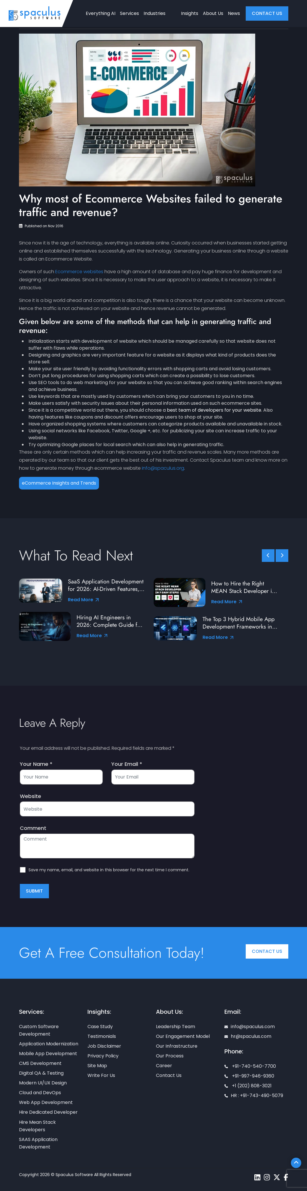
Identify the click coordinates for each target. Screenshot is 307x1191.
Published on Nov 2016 (41, 225)
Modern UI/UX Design (43, 1083)
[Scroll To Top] (296, 1163)
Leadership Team (175, 1026)
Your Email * (126, 764)
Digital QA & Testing (41, 1073)
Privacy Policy (103, 1056)
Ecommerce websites (79, 271)
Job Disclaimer (104, 1046)
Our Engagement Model (183, 1036)
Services (129, 13)
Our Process (170, 1056)
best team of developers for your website (214, 410)
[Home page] (34, 13)
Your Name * (36, 764)
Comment (33, 828)
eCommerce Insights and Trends (59, 483)
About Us (213, 13)
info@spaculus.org (163, 468)
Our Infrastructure (176, 1046)
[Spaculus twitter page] (276, 1177)
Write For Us (101, 1075)
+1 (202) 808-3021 (248, 1085)
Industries (154, 13)
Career (164, 1065)
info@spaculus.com (249, 1026)
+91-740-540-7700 (250, 1066)
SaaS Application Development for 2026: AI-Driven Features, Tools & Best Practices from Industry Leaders (106, 585)
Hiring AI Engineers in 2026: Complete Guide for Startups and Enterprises (109, 621)
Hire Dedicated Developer (48, 1112)
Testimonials (101, 1036)
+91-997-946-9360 (249, 1076)
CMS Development (40, 1063)
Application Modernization (48, 1043)
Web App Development (46, 1102)
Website (30, 796)
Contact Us (267, 951)
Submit (34, 891)
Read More (83, 599)
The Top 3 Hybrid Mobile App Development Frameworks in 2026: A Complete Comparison (238, 623)
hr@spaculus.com (247, 1036)
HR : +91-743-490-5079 (253, 1095)
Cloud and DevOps (40, 1092)
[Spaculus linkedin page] (257, 1177)
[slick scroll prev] (268, 555)
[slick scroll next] (282, 555)
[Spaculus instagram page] (267, 1177)
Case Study (100, 1026)
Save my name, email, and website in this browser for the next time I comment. (108, 870)
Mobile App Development (48, 1053)
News (234, 13)
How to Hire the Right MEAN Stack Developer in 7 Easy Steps (243, 587)
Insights (189, 13)
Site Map (97, 1065)
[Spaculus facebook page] (286, 1177)
